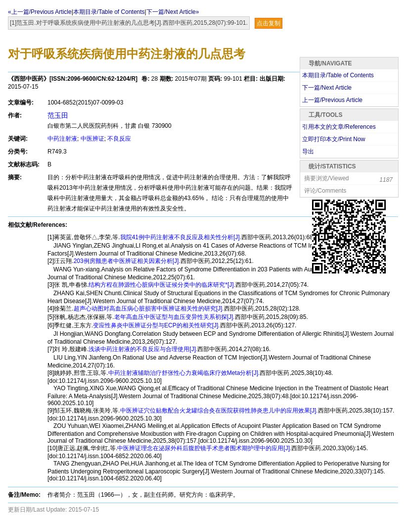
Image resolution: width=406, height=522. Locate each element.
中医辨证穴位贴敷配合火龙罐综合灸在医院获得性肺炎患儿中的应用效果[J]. (219, 410)
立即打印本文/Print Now (333, 139)
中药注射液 (62, 138)
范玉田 (57, 115)
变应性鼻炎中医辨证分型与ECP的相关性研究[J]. (156, 325)
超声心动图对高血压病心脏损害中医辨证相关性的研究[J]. (149, 308)
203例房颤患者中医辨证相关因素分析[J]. (127, 261)
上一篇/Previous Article (332, 100)
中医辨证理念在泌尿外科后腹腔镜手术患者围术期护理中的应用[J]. (204, 448)
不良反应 (119, 138)
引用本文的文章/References (339, 126)
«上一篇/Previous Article (40, 11)
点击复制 (268, 23)
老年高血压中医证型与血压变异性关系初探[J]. (174, 316)
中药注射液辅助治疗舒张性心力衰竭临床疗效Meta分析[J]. (184, 372)
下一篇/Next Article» (172, 11)
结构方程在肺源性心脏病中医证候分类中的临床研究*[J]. (162, 284)
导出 (308, 151)
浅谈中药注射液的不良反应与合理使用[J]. (143, 349)
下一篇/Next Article (327, 87)
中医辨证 (92, 138)
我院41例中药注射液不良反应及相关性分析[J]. (180, 237)
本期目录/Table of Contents (109, 11)
